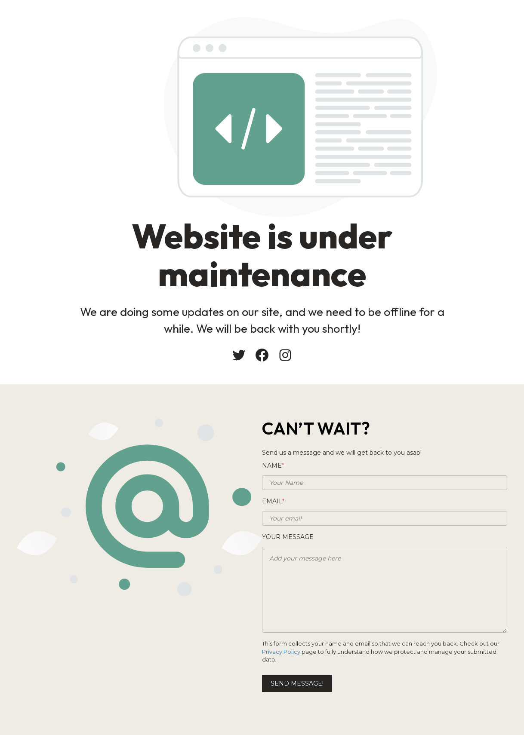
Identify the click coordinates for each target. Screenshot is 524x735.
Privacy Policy (281, 651)
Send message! (297, 683)
